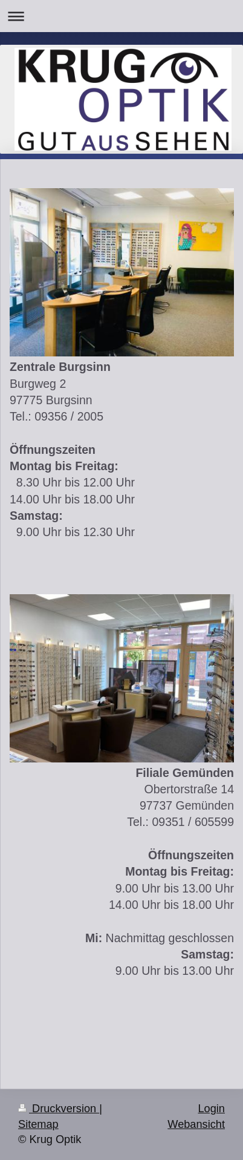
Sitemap (38, 1124)
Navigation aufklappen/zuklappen (121, 16)
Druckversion (58, 1109)
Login (211, 1109)
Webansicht (196, 1124)
